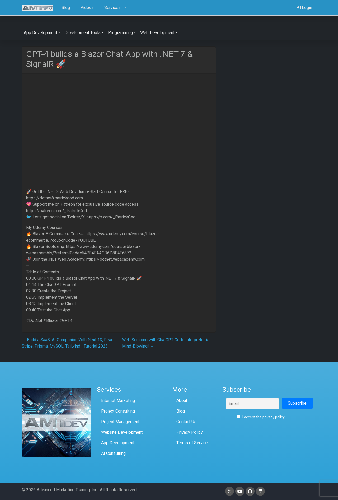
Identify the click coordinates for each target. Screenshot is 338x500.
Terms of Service (192, 442)
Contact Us (186, 421)
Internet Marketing (118, 400)
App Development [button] (40, 32)
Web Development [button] (157, 32)
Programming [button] (120, 32)
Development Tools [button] (82, 32)
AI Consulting (113, 453)
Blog (180, 411)
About (181, 400)
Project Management (120, 421)
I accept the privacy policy (261, 417)
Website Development (122, 432)
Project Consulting (118, 411)
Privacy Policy (189, 432)
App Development (117, 442)
